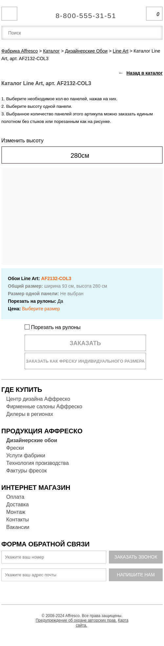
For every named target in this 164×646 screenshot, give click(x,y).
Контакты (17, 519)
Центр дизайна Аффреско (38, 399)
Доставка (17, 504)
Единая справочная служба (82, 13)
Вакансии (18, 527)
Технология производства (37, 463)
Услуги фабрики (25, 455)
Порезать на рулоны (53, 327)
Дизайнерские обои (31, 440)
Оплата (15, 497)
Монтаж (15, 512)
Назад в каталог (145, 73)
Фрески (15, 448)
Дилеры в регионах (29, 414)
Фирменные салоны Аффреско (44, 406)
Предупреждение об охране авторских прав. (76, 620)
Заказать (85, 343)
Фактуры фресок (26, 470)
